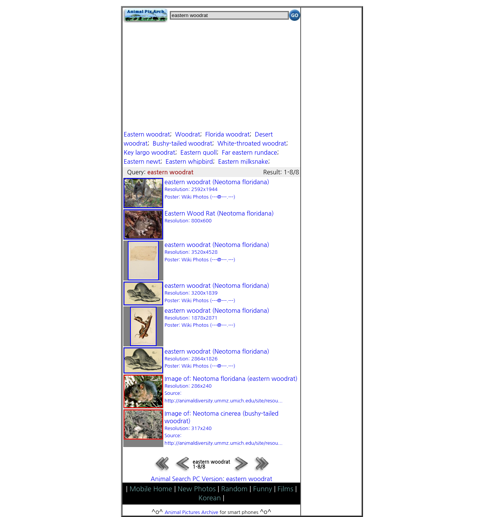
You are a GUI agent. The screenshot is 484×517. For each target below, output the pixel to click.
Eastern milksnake (243, 161)
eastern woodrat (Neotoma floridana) (216, 189)
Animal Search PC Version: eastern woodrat (211, 479)
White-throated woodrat (251, 143)
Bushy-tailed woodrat (182, 143)
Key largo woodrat (149, 152)
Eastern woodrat (147, 134)
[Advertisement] (211, 76)
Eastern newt (142, 161)
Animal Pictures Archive (192, 512)
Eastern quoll (198, 152)
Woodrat (187, 134)
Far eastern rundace (249, 152)
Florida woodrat (227, 134)
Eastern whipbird (189, 161)
